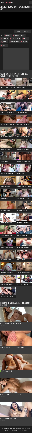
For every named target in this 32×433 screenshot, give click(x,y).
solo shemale (14, 42)
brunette (4, 39)
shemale (4, 42)
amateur (8, 35)
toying (24, 42)
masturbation (15, 39)
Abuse (25, 430)
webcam (4, 45)
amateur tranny (19, 35)
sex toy (26, 39)
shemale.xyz (7, 2)
